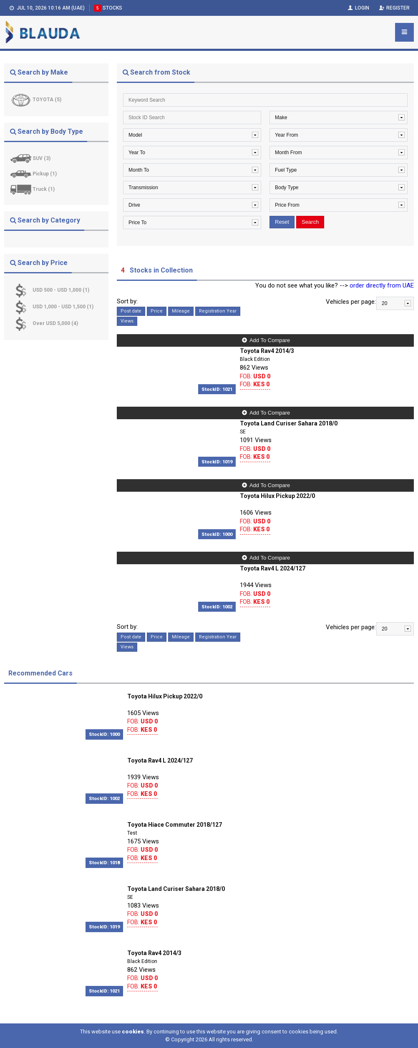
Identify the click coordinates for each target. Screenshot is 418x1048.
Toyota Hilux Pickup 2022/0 (277, 496)
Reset (282, 222)
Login (358, 8)
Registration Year (218, 311)
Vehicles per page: (351, 301)
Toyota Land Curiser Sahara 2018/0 (288, 423)
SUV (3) (41, 158)
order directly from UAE (382, 285)
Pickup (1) (45, 174)
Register (394, 8)
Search (310, 222)
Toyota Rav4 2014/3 (267, 351)
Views (127, 321)
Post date (131, 311)
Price (157, 311)
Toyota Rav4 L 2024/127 (272, 568)
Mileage (181, 311)
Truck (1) (44, 189)
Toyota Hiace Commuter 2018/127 (174, 824)
